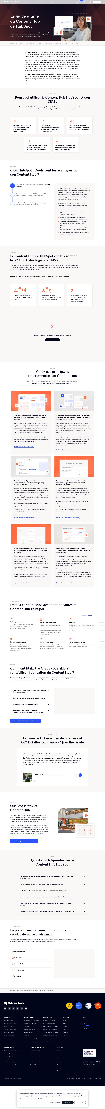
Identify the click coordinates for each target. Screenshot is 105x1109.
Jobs (86, 1049)
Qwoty (65, 1061)
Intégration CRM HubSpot (49, 1043)
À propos (85, 1043)
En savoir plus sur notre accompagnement (25, 733)
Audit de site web (8, 1043)
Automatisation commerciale (50, 1049)
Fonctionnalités (48, 43)
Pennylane (65, 1055)
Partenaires (61, 3)
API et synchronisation (9, 1058)
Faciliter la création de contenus (23, 446)
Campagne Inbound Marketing (31, 1043)
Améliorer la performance (64, 450)
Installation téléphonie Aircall (50, 1058)
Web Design (7, 1040)
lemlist (64, 1046)
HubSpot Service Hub (35, 1079)
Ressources (70, 3)
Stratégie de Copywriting (30, 1052)
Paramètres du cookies (55, 1102)
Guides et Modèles (61, 1076)
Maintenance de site (9, 1055)
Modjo (64, 1052)
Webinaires (59, 1088)
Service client (46, 1061)
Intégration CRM (47, 1040)
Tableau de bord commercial (50, 1055)
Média (58, 1073)
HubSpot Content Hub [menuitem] (46, 1014)
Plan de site (98, 1101)
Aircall (64, 1043)
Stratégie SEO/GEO (28, 1055)
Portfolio (59, 1082)
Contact (97, 4)
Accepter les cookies (52, 339)
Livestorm (65, 1049)
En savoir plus (17, 973)
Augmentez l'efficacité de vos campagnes (26, 583)
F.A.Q (76, 43)
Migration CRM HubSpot (49, 1046)
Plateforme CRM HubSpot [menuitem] (31, 1014)
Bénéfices (22, 43)
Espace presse (60, 1085)
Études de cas (60, 1079)
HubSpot (52, 3)
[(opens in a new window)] (5, 1031)
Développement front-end (10, 1052)
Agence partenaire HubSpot (11, 1073)
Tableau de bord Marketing (30, 1061)
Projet (56, 43)
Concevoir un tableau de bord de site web (69, 583)
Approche (85, 1046)
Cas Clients (35, 3)
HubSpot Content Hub (35, 1082)
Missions (38, 43)
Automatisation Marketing (30, 1046)
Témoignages (64, 43)
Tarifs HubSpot (34, 1088)
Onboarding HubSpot (9, 1079)
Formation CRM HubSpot (10, 1085)
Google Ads (26, 1058)
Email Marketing (27, 1049)
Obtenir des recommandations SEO (25, 517)
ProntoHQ (65, 1058)
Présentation (13, 43)
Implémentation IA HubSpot (11, 1088)
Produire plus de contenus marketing (67, 517)
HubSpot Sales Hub (35, 1073)
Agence (79, 3)
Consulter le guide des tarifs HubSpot (24, 853)
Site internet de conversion (10, 1046)
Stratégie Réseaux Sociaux (30, 1064)
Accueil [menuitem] (12, 1014)
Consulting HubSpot (9, 1082)
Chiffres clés (30, 43)
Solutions (43, 3)
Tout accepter (67, 1102)
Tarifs (71, 43)
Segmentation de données (50, 1052)
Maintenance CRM (47, 1064)
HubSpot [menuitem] (19, 1014)
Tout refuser (80, 1102)
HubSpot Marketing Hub (36, 1076)
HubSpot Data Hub (35, 1085)
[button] (84, 615)
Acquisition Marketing (30, 1040)
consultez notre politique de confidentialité (32, 1098)
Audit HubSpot (7, 1076)
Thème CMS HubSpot (9, 1049)
